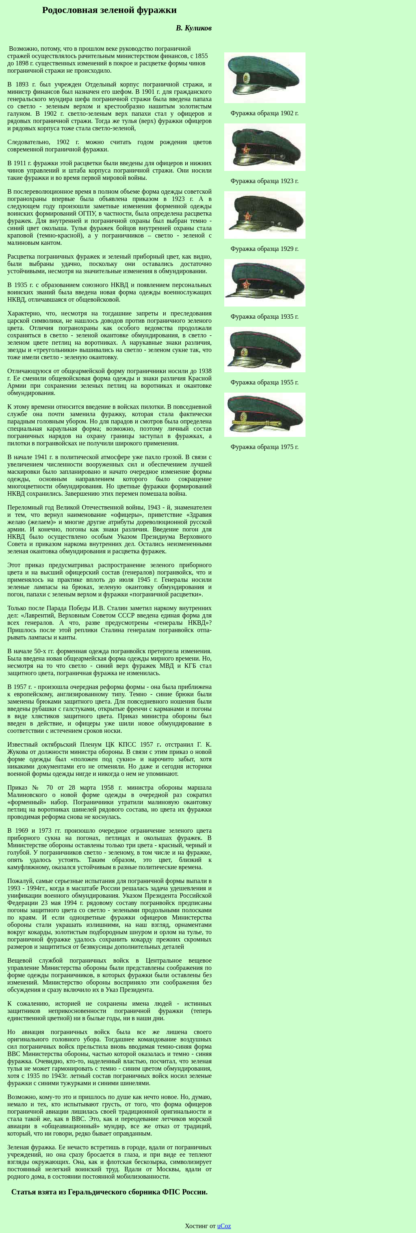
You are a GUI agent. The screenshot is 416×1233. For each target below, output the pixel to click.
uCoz (224, 1225)
